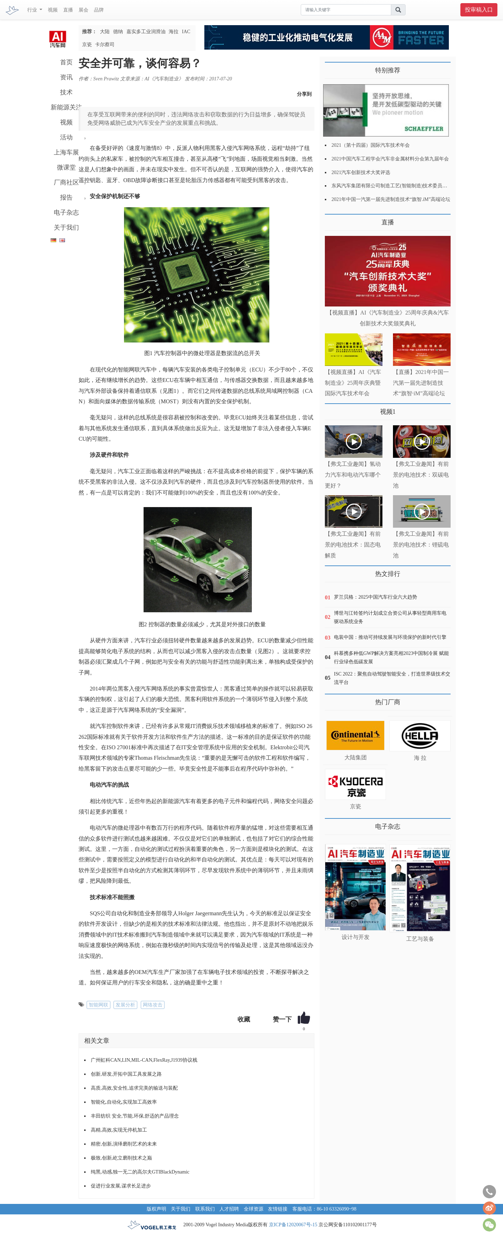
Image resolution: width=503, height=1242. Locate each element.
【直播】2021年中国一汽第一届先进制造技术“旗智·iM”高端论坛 (421, 383)
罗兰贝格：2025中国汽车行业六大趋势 (375, 597)
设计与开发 (356, 937)
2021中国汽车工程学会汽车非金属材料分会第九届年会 (390, 158)
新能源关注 (66, 107)
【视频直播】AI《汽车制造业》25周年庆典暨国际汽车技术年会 (353, 383)
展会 (83, 10)
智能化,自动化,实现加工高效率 (124, 1102)
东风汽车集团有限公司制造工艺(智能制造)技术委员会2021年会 (399, 185)
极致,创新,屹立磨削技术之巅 (121, 1158)
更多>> (332, 219)
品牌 (99, 10)
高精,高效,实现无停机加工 (119, 1130)
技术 (66, 92)
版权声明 (156, 1209)
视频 (53, 10)
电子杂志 (66, 212)
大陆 (105, 31)
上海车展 (66, 152)
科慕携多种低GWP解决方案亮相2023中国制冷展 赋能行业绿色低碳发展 (391, 657)
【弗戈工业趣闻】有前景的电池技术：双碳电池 (421, 475)
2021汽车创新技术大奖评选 (360, 172)
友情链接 (277, 1209)
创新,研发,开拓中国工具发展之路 (126, 1074)
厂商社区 (66, 182)
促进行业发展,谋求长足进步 (121, 1186)
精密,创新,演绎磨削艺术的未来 (124, 1144)
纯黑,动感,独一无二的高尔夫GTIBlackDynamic (140, 1172)
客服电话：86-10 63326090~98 (324, 1209)
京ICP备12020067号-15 (293, 1224)
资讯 (66, 77)
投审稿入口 (479, 10)
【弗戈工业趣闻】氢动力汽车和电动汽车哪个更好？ (353, 475)
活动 (66, 137)
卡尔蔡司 (105, 44)
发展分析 (125, 1005)
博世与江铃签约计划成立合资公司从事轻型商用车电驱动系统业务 (390, 617)
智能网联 (98, 1005)
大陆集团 (355, 757)
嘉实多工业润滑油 (146, 31)
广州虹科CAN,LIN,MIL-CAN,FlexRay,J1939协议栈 (144, 1060)
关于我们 (66, 227)
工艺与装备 (420, 939)
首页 (66, 62)
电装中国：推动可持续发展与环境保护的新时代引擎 (390, 637)
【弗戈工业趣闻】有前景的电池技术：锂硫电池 (421, 544)
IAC (186, 31)
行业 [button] (32, 10)
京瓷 (87, 44)
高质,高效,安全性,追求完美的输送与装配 (134, 1088)
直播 (68, 10)
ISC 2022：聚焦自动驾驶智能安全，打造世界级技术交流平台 (392, 678)
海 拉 (420, 758)
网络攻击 (152, 1005)
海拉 (173, 31)
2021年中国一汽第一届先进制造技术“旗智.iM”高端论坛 (390, 199)
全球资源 (253, 1209)
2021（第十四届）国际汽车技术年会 (370, 145)
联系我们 (205, 1209)
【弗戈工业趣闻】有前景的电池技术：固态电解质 (353, 544)
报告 (66, 197)
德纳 (118, 31)
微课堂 (66, 167)
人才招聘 (229, 1209)
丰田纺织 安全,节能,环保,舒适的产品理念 (135, 1116)
